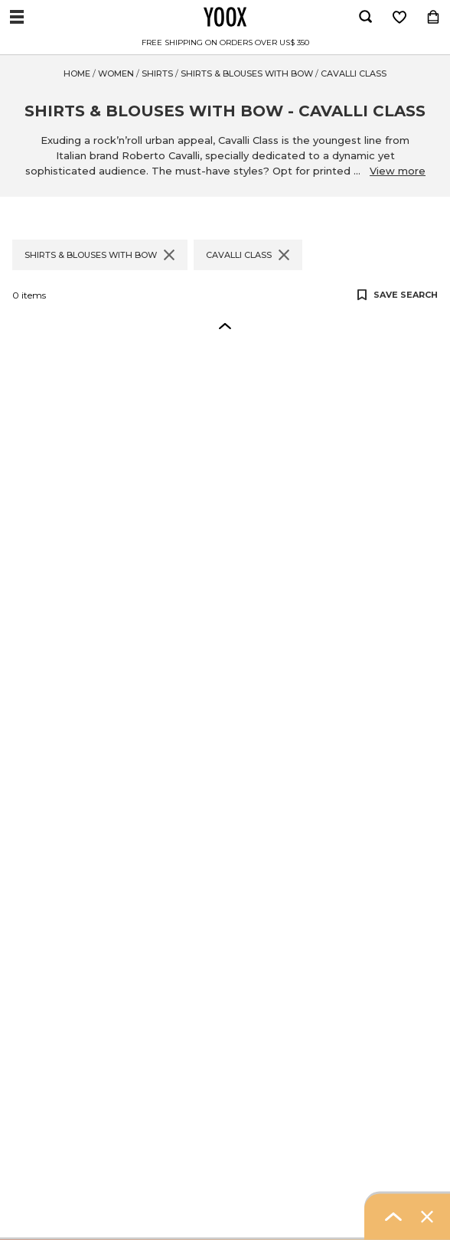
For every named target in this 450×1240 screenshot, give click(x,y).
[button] (225, 325)
